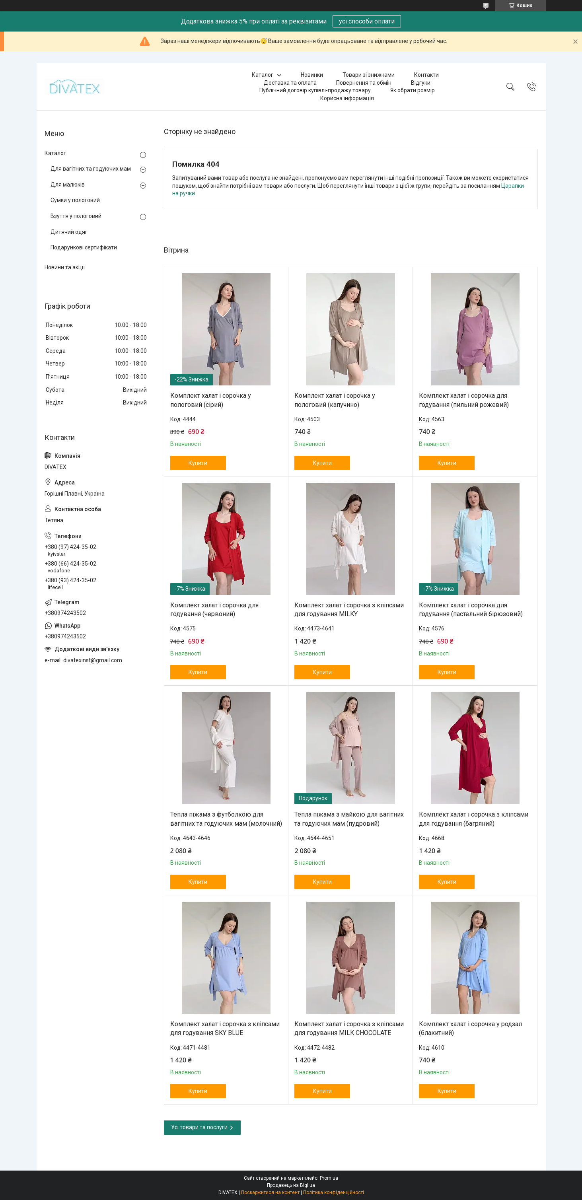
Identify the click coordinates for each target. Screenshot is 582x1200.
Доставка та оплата (290, 83)
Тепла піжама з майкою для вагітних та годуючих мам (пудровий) (349, 819)
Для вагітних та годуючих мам (91, 168)
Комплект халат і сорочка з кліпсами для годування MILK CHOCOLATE (349, 1028)
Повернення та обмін (363, 83)
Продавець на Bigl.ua (291, 1185)
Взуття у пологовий (76, 216)
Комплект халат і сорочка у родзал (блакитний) (470, 1028)
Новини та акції (65, 267)
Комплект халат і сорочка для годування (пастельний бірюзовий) (471, 609)
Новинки (312, 75)
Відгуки (420, 83)
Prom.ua (329, 1178)
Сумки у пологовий (75, 200)
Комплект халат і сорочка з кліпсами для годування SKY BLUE (225, 1028)
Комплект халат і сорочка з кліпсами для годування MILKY (349, 609)
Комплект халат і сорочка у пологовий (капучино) (334, 400)
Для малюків (68, 184)
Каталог (262, 75)
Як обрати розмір (412, 90)
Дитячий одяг (69, 232)
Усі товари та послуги (199, 1127)
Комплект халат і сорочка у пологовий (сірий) (210, 400)
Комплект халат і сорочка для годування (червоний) (214, 609)
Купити (198, 463)
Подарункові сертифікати (84, 247)
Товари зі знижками (369, 75)
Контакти (426, 75)
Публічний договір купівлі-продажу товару (315, 90)
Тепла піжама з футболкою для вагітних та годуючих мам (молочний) (226, 819)
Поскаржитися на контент (270, 1192)
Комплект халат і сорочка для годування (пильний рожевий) (464, 400)
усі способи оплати (367, 21)
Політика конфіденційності (333, 1192)
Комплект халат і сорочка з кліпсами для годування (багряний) (473, 819)
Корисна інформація (347, 98)
